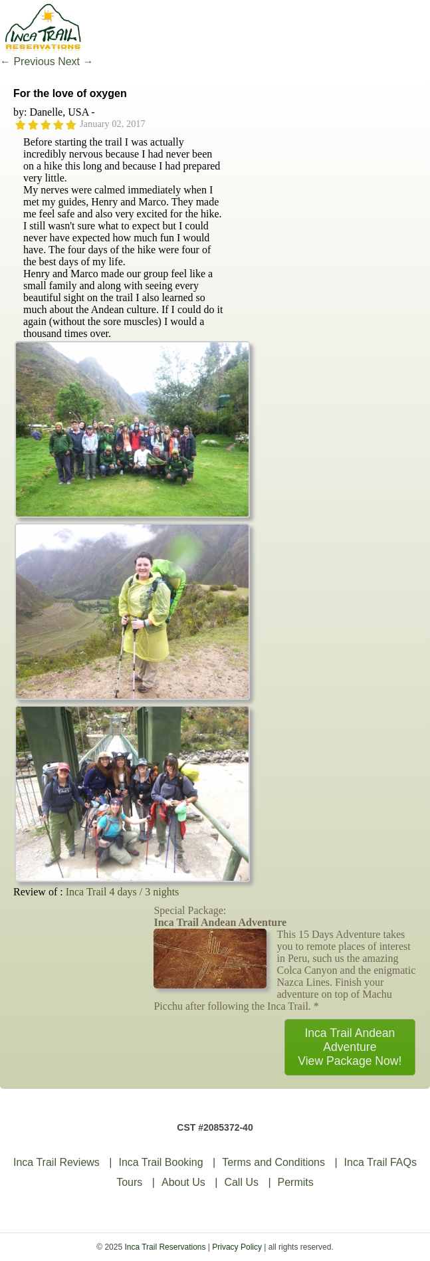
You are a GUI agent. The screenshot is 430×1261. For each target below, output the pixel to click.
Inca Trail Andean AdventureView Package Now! (349, 1047)
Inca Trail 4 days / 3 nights (122, 891)
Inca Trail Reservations (164, 1247)
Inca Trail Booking (160, 1162)
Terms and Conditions (273, 1162)
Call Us (241, 1182)
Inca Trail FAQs (380, 1162)
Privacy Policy (237, 1247)
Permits (296, 1182)
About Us (183, 1182)
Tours (129, 1182)
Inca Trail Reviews (56, 1162)
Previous (27, 61)
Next (75, 61)
